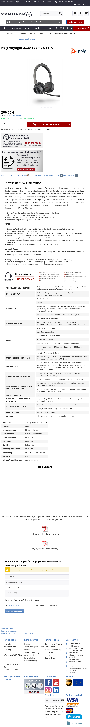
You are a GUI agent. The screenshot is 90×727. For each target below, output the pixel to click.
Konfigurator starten (75, 22)
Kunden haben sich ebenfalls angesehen (17, 633)
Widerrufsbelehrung (53, 649)
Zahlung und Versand (53, 644)
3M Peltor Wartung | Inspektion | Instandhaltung (32, 655)
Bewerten (17, 129)
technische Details (20, 175)
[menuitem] (51, 13)
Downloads (56, 175)
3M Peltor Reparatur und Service (34, 648)
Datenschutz (50, 647)
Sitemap (48, 655)
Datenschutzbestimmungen (19, 605)
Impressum (49, 652)
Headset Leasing (30, 661)
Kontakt (49, 1)
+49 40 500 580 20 (31, 1)
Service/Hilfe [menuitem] (80, 4)
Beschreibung (6, 175)
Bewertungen (70, 175)
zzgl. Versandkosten (14, 115)
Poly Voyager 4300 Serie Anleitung (45, 549)
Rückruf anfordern (66, 1)
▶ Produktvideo (44, 175)
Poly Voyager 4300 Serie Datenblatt (45, 534)
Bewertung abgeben (14, 611)
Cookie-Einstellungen (53, 658)
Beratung (32, 175)
